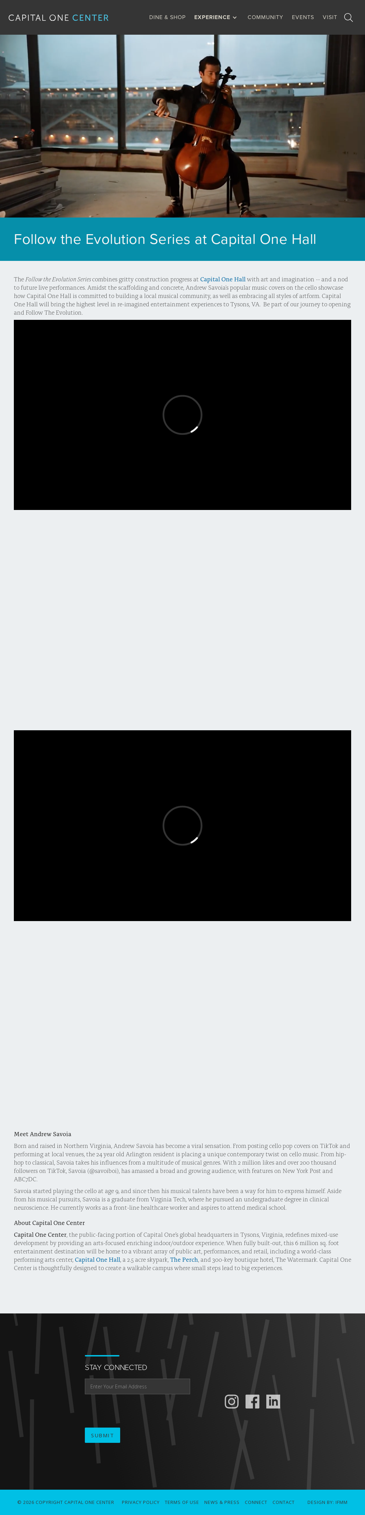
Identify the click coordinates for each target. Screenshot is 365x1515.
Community (265, 17)
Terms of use (182, 1502)
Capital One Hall (223, 279)
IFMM (342, 1502)
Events (303, 17)
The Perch (183, 1259)
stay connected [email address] (116, 1367)
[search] (348, 17)
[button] (217, 17)
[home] (64, 17)
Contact (284, 1502)
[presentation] (137, 1411)
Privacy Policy (141, 1502)
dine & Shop (167, 17)
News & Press (222, 1502)
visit (330, 17)
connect (256, 1502)
